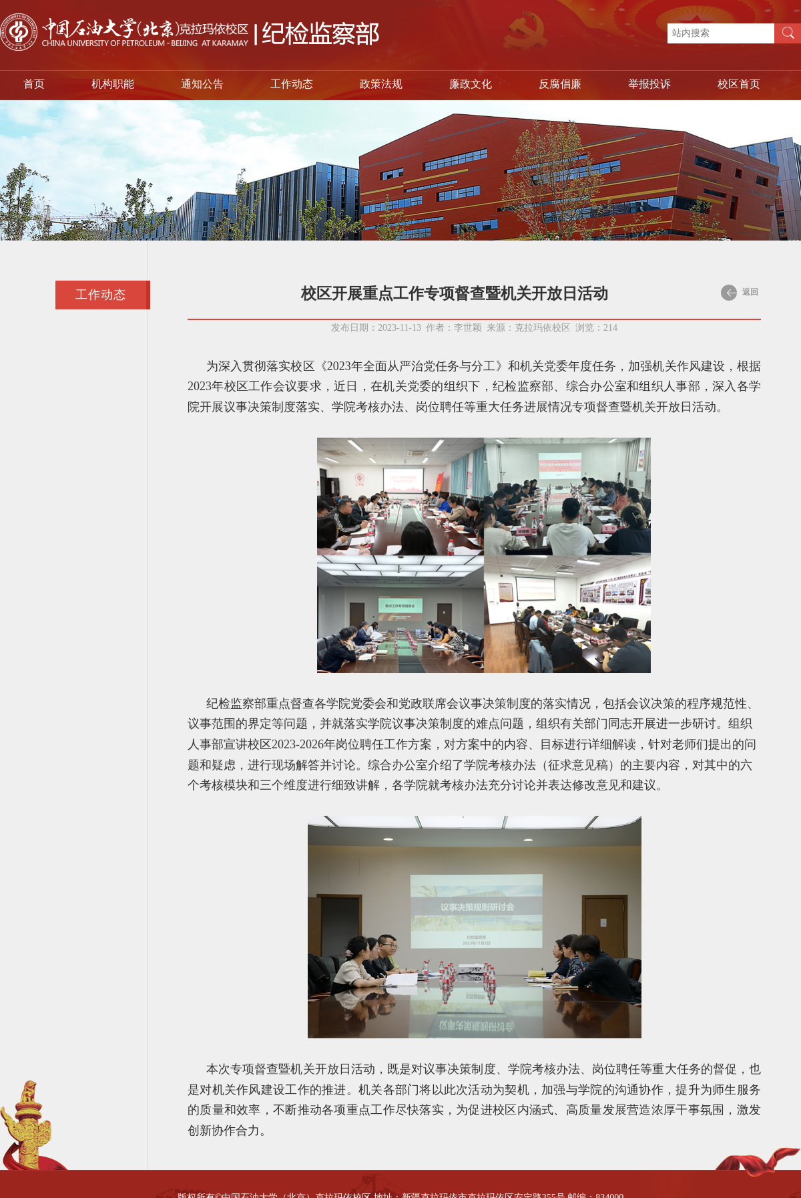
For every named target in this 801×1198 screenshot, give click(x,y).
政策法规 (381, 84)
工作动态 (291, 84)
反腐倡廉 (560, 84)
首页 (34, 84)
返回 (739, 293)
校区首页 (739, 84)
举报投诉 (649, 84)
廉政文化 (470, 84)
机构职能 (112, 84)
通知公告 (202, 84)
